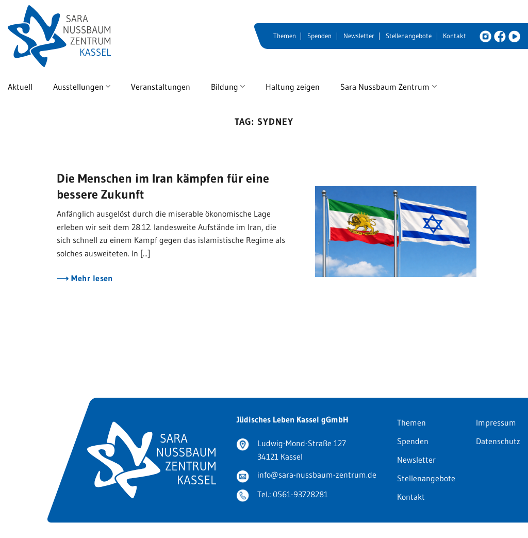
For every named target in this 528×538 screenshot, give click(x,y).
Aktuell (20, 86)
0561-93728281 (300, 494)
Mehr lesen (91, 278)
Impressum (496, 422)
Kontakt (454, 36)
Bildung (228, 86)
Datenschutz (498, 441)
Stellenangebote (409, 36)
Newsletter (358, 36)
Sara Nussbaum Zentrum (388, 86)
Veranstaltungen (160, 86)
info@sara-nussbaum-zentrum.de (316, 474)
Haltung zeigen (293, 86)
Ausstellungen (81, 86)
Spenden (319, 36)
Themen (284, 36)
